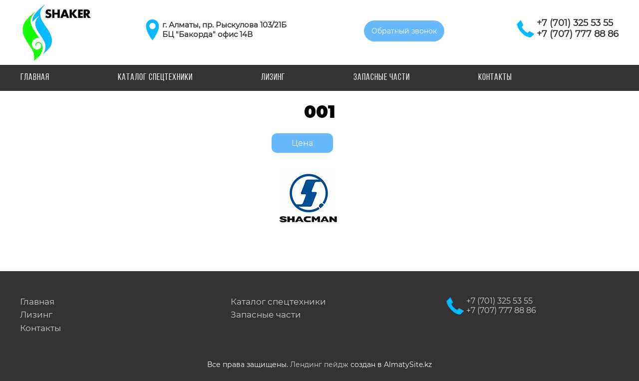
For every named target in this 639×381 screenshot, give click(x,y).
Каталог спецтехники (155, 77)
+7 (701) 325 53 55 (575, 22)
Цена (302, 143)
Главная (34, 77)
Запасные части (381, 77)
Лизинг (273, 77)
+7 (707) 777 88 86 (578, 33)
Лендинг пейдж (319, 364)
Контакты (495, 77)
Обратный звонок (404, 30)
